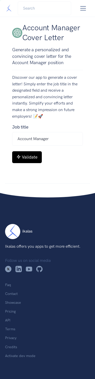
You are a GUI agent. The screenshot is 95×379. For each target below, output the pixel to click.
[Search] (44, 8)
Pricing (10, 311)
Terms (10, 329)
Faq (8, 285)
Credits (11, 347)
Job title (20, 127)
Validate (26, 157)
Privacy (10, 338)
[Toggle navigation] (83, 8)
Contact (11, 293)
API (7, 320)
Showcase (13, 302)
